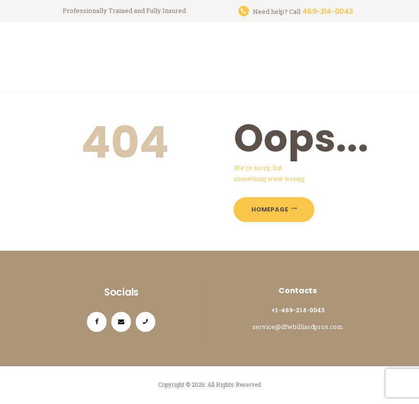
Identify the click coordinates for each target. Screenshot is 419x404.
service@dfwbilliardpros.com (297, 326)
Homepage (269, 209)
